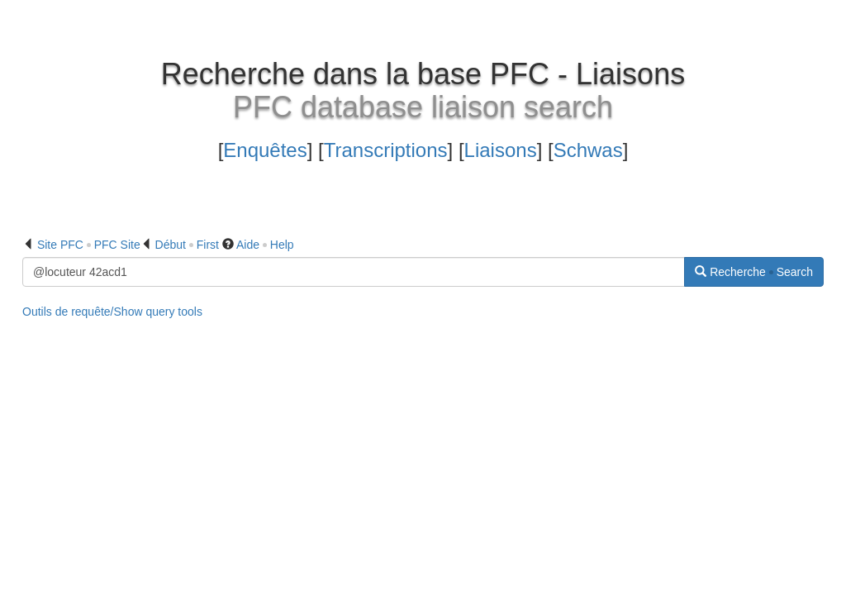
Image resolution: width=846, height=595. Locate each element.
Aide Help (265, 244)
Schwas (588, 150)
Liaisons (500, 150)
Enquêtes (265, 150)
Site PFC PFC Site (88, 244)
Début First (187, 244)
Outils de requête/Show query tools (112, 311)
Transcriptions (386, 150)
